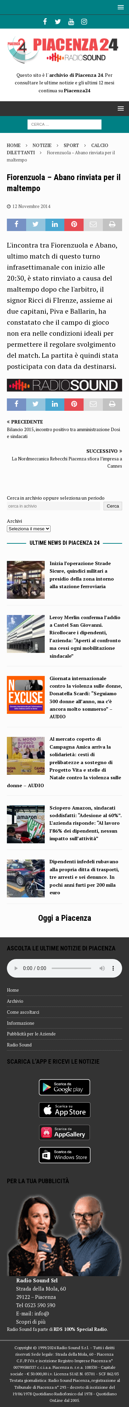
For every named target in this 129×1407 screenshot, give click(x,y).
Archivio (15, 1001)
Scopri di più (30, 1321)
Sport (71, 145)
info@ (41, 1313)
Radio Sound (19, 1045)
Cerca (113, 506)
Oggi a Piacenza (64, 918)
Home (13, 990)
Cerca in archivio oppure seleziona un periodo (56, 497)
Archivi (14, 521)
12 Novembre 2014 (31, 206)
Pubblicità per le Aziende (31, 1034)
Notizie (42, 145)
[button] (119, 7)
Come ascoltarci (23, 1012)
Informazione (20, 1023)
